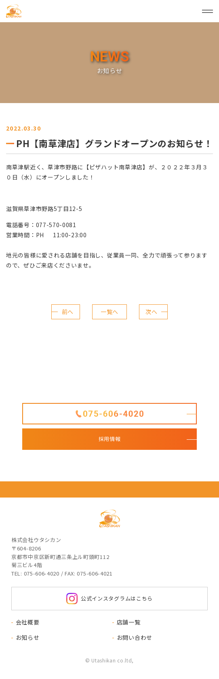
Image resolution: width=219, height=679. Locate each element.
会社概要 (28, 622)
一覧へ (109, 312)
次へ (151, 312)
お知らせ (28, 637)
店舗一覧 (129, 622)
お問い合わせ (134, 637)
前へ (68, 312)
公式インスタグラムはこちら (109, 598)
